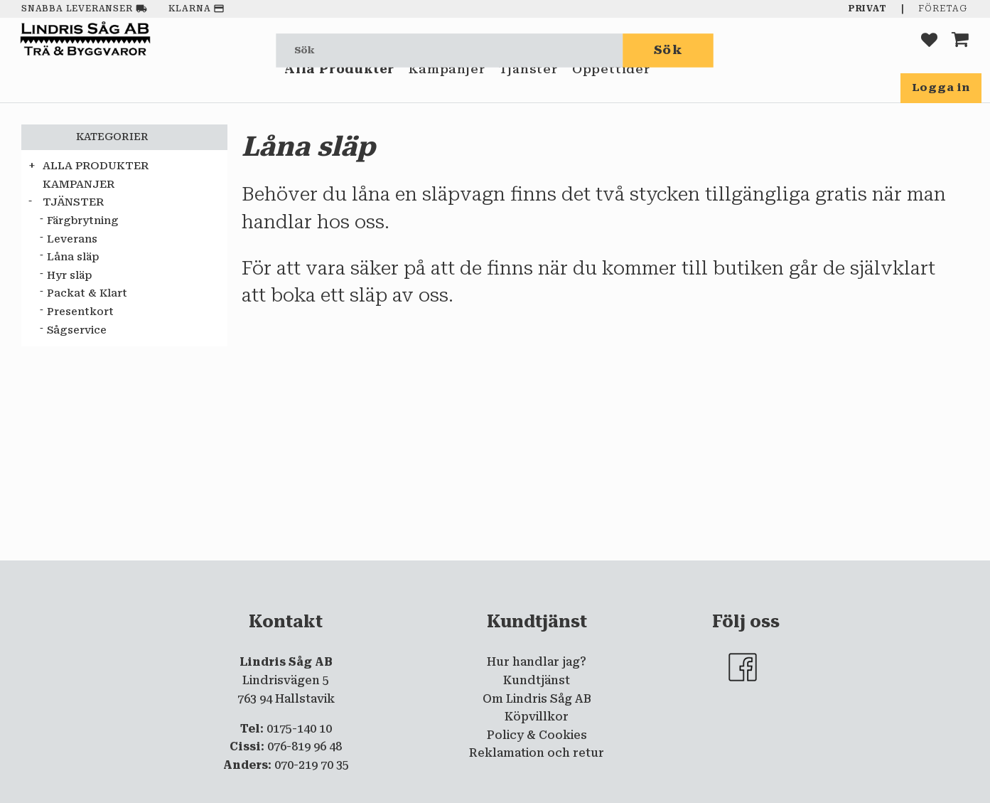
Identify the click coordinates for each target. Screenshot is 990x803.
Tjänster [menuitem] (528, 91)
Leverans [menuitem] (72, 239)
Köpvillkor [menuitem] (537, 716)
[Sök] (668, 50)
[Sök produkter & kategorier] (449, 50)
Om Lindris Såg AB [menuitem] (537, 699)
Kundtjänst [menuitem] (536, 680)
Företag (942, 9)
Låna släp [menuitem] (73, 257)
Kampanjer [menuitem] (447, 91)
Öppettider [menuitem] (611, 91)
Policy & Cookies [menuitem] (537, 735)
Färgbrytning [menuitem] (83, 221)
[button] (929, 50)
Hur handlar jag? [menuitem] (536, 662)
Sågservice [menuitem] (77, 330)
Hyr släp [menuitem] (69, 276)
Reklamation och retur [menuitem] (536, 753)
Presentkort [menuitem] (80, 312)
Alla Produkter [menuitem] (339, 91)
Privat (868, 9)
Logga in (941, 87)
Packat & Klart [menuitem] (87, 293)
